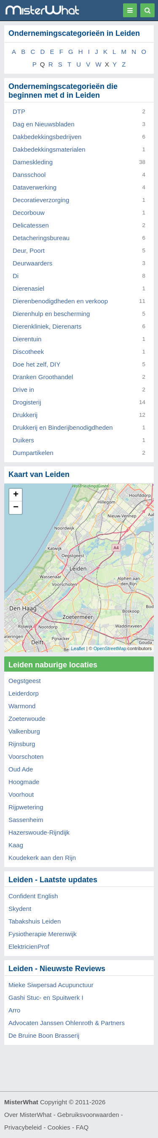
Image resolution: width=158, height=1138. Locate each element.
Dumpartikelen (33, 452)
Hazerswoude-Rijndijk (39, 832)
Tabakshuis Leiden (34, 921)
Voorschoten (25, 756)
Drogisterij (27, 402)
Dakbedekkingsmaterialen (49, 149)
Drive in (23, 389)
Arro (14, 1010)
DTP (19, 111)
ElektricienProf (28, 946)
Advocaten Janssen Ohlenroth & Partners (66, 1022)
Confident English (33, 896)
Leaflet (78, 648)
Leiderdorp (23, 693)
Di (16, 275)
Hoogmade (23, 781)
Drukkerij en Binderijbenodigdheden (63, 427)
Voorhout (21, 794)
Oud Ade (20, 769)
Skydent (19, 908)
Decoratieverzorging (41, 200)
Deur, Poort (29, 250)
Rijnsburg (21, 743)
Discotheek (28, 351)
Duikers (23, 440)
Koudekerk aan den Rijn (42, 857)
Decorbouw (29, 212)
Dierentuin (27, 339)
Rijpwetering (25, 807)
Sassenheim (25, 819)
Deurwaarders (32, 263)
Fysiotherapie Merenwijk (42, 933)
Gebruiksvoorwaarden (88, 1114)
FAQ (82, 1127)
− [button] (16, 507)
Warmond (21, 706)
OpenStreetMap (110, 648)
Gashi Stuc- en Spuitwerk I (45, 997)
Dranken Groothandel (43, 376)
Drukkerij (25, 414)
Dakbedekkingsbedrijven (47, 136)
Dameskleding (33, 162)
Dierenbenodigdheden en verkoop (60, 301)
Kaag (15, 845)
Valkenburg (24, 731)
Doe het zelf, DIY (36, 364)
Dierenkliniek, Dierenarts (47, 326)
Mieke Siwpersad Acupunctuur (51, 984)
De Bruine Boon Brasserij (43, 1035)
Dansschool (29, 174)
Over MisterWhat (28, 1114)
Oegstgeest (24, 680)
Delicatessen (31, 225)
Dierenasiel (28, 288)
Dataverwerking (34, 187)
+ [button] (16, 495)
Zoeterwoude (27, 718)
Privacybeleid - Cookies (37, 1127)
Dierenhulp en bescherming (51, 313)
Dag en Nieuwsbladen (44, 124)
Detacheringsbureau (41, 237)
